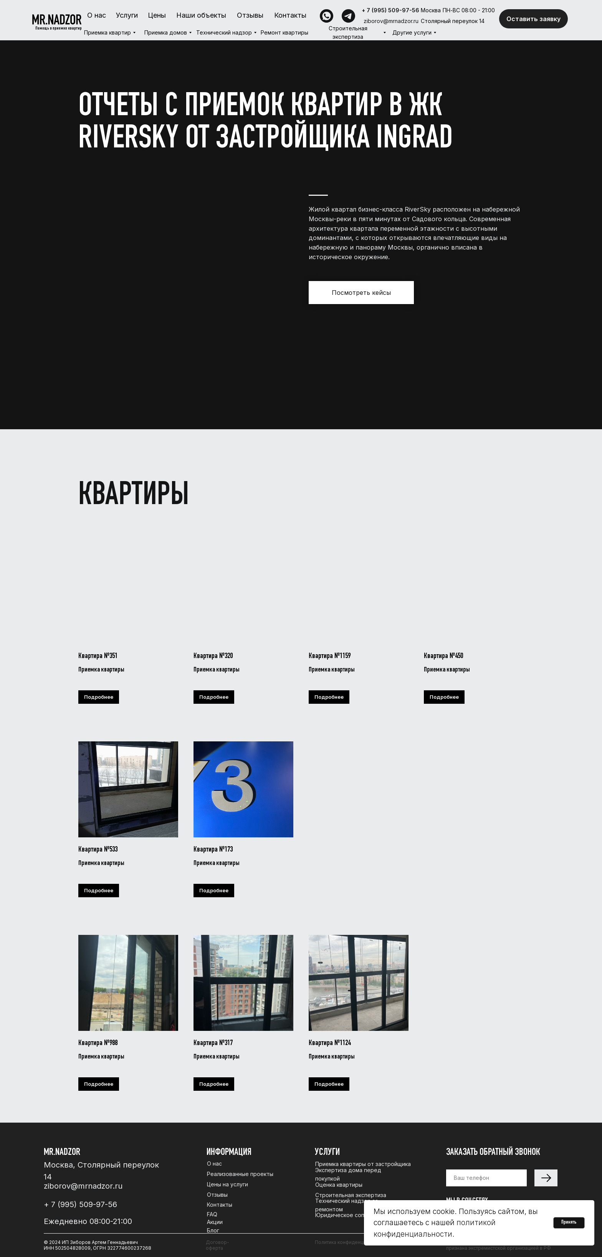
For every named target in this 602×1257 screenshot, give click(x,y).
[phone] (486, 1177)
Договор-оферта (217, 1245)
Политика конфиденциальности (351, 1242)
